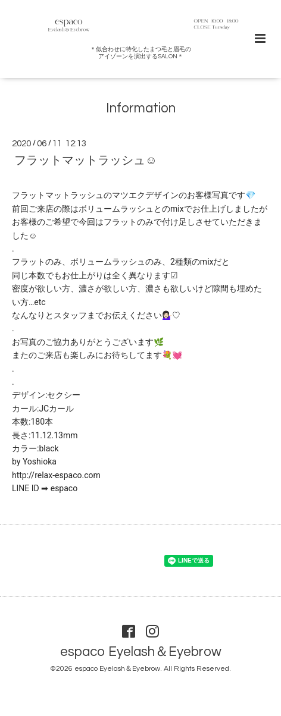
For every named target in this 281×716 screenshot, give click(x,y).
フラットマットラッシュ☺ (85, 161)
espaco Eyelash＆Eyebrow (140, 652)
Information (141, 108)
